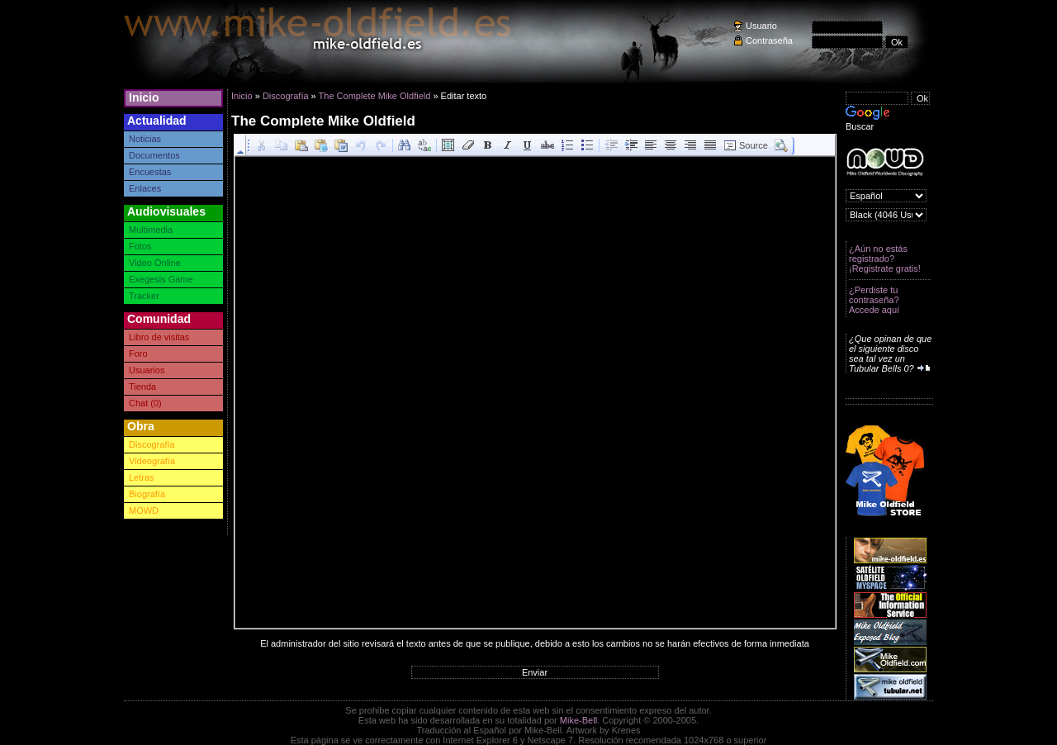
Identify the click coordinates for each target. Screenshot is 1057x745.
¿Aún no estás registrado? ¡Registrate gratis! (885, 258)
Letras (141, 477)
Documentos (154, 155)
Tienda (142, 386)
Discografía (152, 444)
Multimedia (151, 230)
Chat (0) (145, 403)
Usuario (761, 26)
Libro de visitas (159, 337)
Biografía (147, 494)
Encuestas (150, 172)
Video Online (155, 263)
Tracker (144, 296)
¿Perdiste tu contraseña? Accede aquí (874, 300)
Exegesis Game (161, 279)
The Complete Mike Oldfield (375, 96)
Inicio (144, 97)
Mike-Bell (578, 720)
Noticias (145, 139)
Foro (138, 353)
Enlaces (145, 188)
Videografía (152, 461)
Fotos (140, 246)
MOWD (144, 510)
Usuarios (146, 370)
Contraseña (769, 40)
